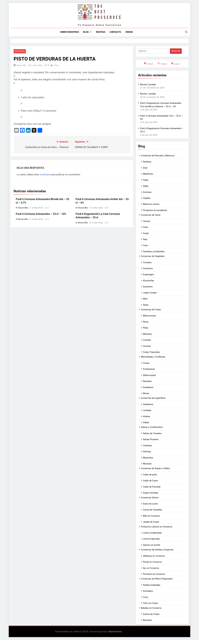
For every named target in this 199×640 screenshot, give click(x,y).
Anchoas (147, 192)
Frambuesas (149, 369)
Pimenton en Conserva (154, 574)
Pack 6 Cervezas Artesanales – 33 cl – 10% (41, 214)
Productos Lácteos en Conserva (156, 526)
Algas (145, 186)
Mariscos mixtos (151, 204)
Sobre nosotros (69, 32)
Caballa (146, 198)
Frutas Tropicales (151, 352)
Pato (145, 239)
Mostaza (147, 463)
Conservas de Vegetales (153, 256)
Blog (86, 32)
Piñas (145, 328)
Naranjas (147, 381)
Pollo (145, 227)
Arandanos (148, 387)
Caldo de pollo (150, 474)
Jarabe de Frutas (151, 522)
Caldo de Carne (150, 480)
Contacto (115, 32)
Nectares (147, 620)
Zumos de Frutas (151, 614)
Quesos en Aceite (151, 545)
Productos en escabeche (155, 210)
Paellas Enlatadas (151, 585)
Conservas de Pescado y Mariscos (158, 155)
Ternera (146, 221)
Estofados (148, 591)
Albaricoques (149, 375)
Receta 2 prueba (148, 84)
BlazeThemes (115, 631)
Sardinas (147, 161)
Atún (145, 168)
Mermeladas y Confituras (153, 356)
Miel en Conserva (151, 516)
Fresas (146, 363)
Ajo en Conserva (151, 568)
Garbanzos (148, 404)
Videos (129, 32)
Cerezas (147, 346)
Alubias (146, 416)
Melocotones (149, 315)
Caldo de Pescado (152, 486)
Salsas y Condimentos (152, 427)
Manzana (147, 334)
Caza (145, 245)
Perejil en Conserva (152, 562)
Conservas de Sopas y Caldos (155, 468)
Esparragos (148, 274)
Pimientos (148, 268)
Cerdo (146, 233)
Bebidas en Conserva (151, 608)
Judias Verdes (150, 292)
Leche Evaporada (151, 539)
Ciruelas (147, 340)
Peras (145, 322)
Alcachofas (148, 280)
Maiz (145, 298)
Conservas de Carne (150, 215)
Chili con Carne (150, 603)
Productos (19, 51)
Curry (145, 597)
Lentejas (147, 410)
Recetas (100, 32)
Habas (146, 422)
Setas (145, 305)
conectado (45, 174)
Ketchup (147, 451)
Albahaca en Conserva (154, 556)
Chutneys (147, 445)
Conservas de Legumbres (153, 398)
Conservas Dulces (150, 497)
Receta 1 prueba (148, 93)
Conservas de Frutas (151, 309)
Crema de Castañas (152, 509)
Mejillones (148, 174)
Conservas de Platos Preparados (157, 578)
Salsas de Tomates (152, 433)
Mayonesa (148, 457)
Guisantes (148, 286)
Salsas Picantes (151, 439)
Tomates (147, 262)
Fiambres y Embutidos (154, 251)
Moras (146, 393)
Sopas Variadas (150, 492)
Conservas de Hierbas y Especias (157, 549)
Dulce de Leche (150, 503)
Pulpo (145, 180)
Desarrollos (22, 65)
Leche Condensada (152, 533)
